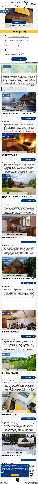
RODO (2, 472)
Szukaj (19, 59)
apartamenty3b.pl (19, 2)
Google (26, 465)
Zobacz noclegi (28, 118)
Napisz (36, 483)
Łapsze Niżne (6, 95)
